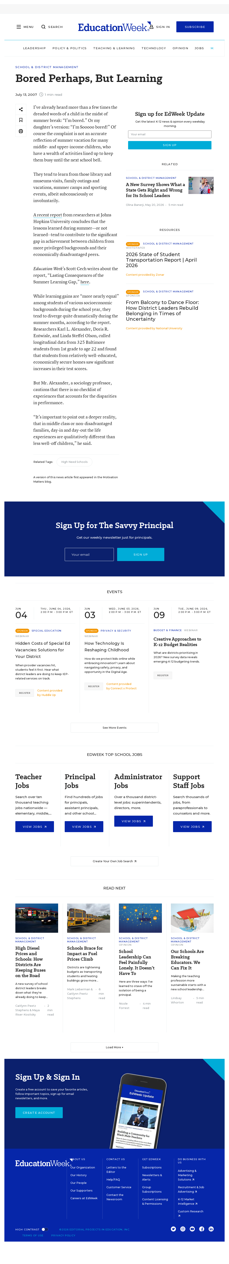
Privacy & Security (116, 630)
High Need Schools (74, 462)
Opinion (180, 48)
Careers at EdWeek (83, 1198)
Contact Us (115, 1159)
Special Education (46, 630)
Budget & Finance (168, 630)
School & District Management (47, 67)
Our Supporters (81, 1190)
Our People (78, 1182)
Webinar (22, 636)
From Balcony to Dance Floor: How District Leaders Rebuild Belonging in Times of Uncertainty (162, 311)
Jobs (199, 48)
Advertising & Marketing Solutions (187, 1175)
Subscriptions (152, 1167)
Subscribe (195, 27)
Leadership (34, 48)
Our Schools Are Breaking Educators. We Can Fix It (187, 960)
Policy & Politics (69, 48)
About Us (77, 1159)
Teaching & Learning (114, 48)
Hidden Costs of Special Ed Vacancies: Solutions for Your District (42, 650)
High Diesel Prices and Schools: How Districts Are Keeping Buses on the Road (30, 961)
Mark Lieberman (78, 989)
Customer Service (118, 1187)
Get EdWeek (151, 1159)
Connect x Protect (124, 688)
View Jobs (35, 826)
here (85, 282)
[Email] (89, 554)
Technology (153, 48)
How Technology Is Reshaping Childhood (106, 646)
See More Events (115, 727)
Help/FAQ (113, 1179)
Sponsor (133, 295)
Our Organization (82, 1167)
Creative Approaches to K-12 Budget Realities (177, 641)
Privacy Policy (63, 1235)
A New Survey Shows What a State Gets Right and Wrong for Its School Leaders (155, 190)
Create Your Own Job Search (114, 861)
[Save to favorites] (21, 120)
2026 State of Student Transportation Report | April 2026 (161, 260)
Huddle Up (48, 695)
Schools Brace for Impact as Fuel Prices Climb (85, 953)
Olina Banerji (135, 204)
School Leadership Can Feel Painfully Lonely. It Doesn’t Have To (136, 962)
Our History (78, 1175)
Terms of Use (32, 1235)
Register (24, 693)
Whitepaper (135, 247)
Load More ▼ (114, 1047)
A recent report (47, 215)
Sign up (141, 554)
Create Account (39, 1112)
